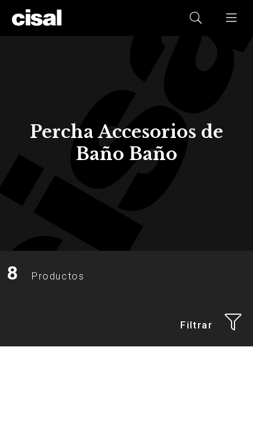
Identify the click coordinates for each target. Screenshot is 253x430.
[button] (232, 18)
